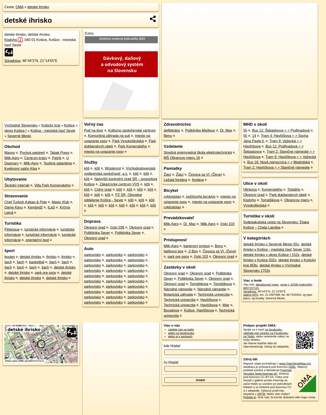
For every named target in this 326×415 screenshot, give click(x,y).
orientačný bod (37, 240)
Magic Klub (60, 202)
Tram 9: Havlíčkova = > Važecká (290, 157)
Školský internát (16, 185)
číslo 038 (117, 227)
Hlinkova (250, 189)
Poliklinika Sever (97, 233)
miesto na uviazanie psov (104, 151)
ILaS (51, 207)
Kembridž (35, 207)
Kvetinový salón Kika (20, 168)
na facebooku (273, 329)
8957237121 (251, 288)
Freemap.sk (264, 115)
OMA (20, 7)
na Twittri (248, 336)
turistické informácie (40, 229)
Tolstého (293, 189)
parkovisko (92, 255)
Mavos (9, 153)
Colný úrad (102, 189)
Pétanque (12, 229)
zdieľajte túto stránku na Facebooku (265, 333)
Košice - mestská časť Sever (52, 131)
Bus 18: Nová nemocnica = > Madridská (278, 162)
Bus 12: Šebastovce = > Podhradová (281, 130)
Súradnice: (12, 61)
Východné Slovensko (20, 125)
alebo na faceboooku (181, 333)
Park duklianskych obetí (288, 195)
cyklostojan (172, 196)
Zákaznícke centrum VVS (119, 184)
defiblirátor (172, 130)
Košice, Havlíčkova (199, 310)
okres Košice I (15, 131)
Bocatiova (171, 310)
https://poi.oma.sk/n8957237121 (297, 115)
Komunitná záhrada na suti (109, 136)
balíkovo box (173, 251)
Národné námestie (178, 289)
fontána (198, 180)
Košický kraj (50, 125)
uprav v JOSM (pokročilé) (296, 284)
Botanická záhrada (178, 294)
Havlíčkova (209, 300)
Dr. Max (226, 130)
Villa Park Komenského (52, 185)
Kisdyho (13, 39)
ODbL (292, 366)
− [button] (169, 17)
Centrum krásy (35, 158)
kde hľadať (172, 346)
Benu (168, 136)
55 (245, 130)
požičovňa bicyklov (200, 196)
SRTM (261, 394)
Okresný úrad (94, 227)
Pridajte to (249, 397)
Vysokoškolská (254, 205)
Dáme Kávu (13, 207)
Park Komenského (132, 146)
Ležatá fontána (175, 180)
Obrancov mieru (296, 200)
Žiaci (167, 174)
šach (8, 262)
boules (9, 257)
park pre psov (45, 273)
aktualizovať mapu (267, 284)
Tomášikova (199, 284)
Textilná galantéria (57, 163)
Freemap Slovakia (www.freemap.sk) (267, 371)
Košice (69, 125)
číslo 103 (227, 224)
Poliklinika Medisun (200, 130)
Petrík (56, 158)
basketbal (36, 262)
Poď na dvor (93, 130)
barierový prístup (196, 246)
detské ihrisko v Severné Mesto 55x (271, 244)
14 (254, 136)
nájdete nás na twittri (181, 329)
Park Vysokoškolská (128, 141)
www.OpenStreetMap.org (295, 363)
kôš (87, 168)
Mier (225, 305)
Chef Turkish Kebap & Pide (25, 202)
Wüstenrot (113, 168)
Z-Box (193, 251)
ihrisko (51, 257)
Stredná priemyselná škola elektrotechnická (198, 152)
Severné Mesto (19, 136)
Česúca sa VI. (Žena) (205, 174)
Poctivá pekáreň (32, 153)
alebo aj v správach (180, 336)
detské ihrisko (38, 7)
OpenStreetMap (241, 115)
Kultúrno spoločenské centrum (132, 130)
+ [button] (169, 10)
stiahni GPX (250, 294)
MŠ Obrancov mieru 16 (182, 158)
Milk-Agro (11, 158)
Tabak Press (59, 153)
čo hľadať (171, 362)
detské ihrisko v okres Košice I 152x (271, 255)
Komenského (272, 189)
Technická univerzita (214, 294)
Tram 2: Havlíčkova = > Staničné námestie (276, 167)
